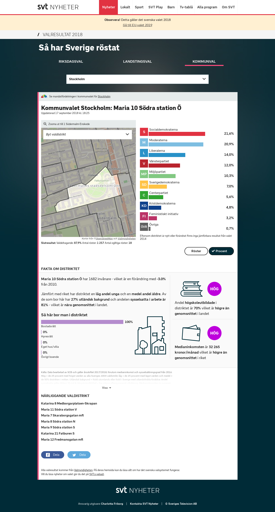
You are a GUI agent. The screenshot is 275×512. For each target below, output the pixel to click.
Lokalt (125, 7)
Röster (196, 251)
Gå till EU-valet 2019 (137, 25)
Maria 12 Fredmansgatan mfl (62, 439)
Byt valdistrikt (56, 134)
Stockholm (77, 79)
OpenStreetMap (104, 238)
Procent (221, 251)
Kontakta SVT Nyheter (144, 504)
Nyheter (108, 7)
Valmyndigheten (127, 238)
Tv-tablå (186, 7)
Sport (139, 7)
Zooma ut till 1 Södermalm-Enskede (67, 124)
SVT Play (155, 7)
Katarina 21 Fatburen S (58, 433)
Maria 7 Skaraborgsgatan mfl (62, 415)
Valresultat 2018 (60, 34)
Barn (171, 7)
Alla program (207, 7)
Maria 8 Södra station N (58, 421)
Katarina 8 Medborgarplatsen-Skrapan (69, 403)
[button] (52, 454)
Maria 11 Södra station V (59, 409)
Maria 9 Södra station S (58, 427)
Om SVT (228, 7)
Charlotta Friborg (112, 504)
